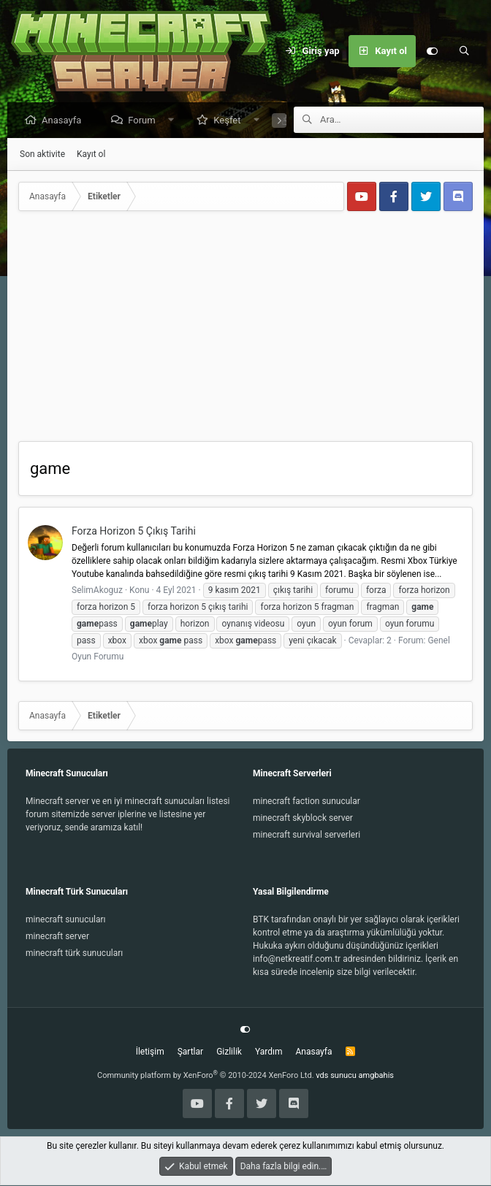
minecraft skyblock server (303, 819)
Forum (145, 120)
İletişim (150, 1052)
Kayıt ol (91, 155)
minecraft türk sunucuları (74, 954)
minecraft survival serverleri (306, 835)
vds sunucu (336, 1076)
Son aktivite (42, 155)
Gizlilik (229, 1052)
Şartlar (190, 1052)
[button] (174, 121)
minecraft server (57, 937)
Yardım (269, 1052)
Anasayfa (65, 120)
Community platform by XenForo (205, 1076)
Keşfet (230, 120)
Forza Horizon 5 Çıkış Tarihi (134, 531)
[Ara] (464, 51)
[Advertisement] (245, 332)
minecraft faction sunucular (306, 802)
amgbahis (376, 1076)
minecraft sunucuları (66, 920)
